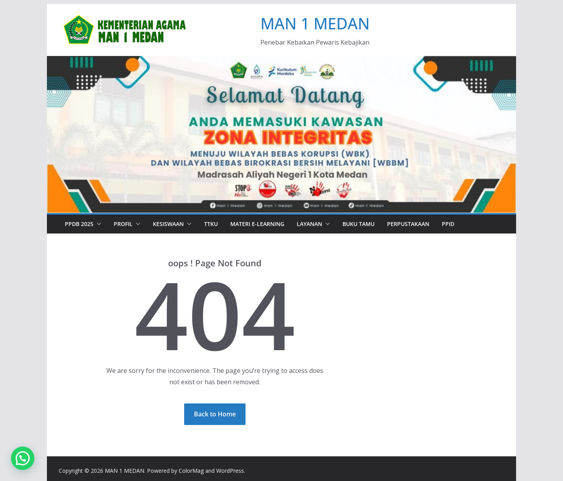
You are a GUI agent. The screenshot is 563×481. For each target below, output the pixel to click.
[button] (97, 224)
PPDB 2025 (79, 224)
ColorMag (191, 470)
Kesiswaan (168, 224)
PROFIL (123, 224)
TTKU (211, 224)
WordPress (230, 470)
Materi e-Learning (257, 224)
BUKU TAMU (358, 224)
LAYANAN (309, 224)
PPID (448, 224)
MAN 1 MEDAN (315, 23)
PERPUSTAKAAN (408, 224)
